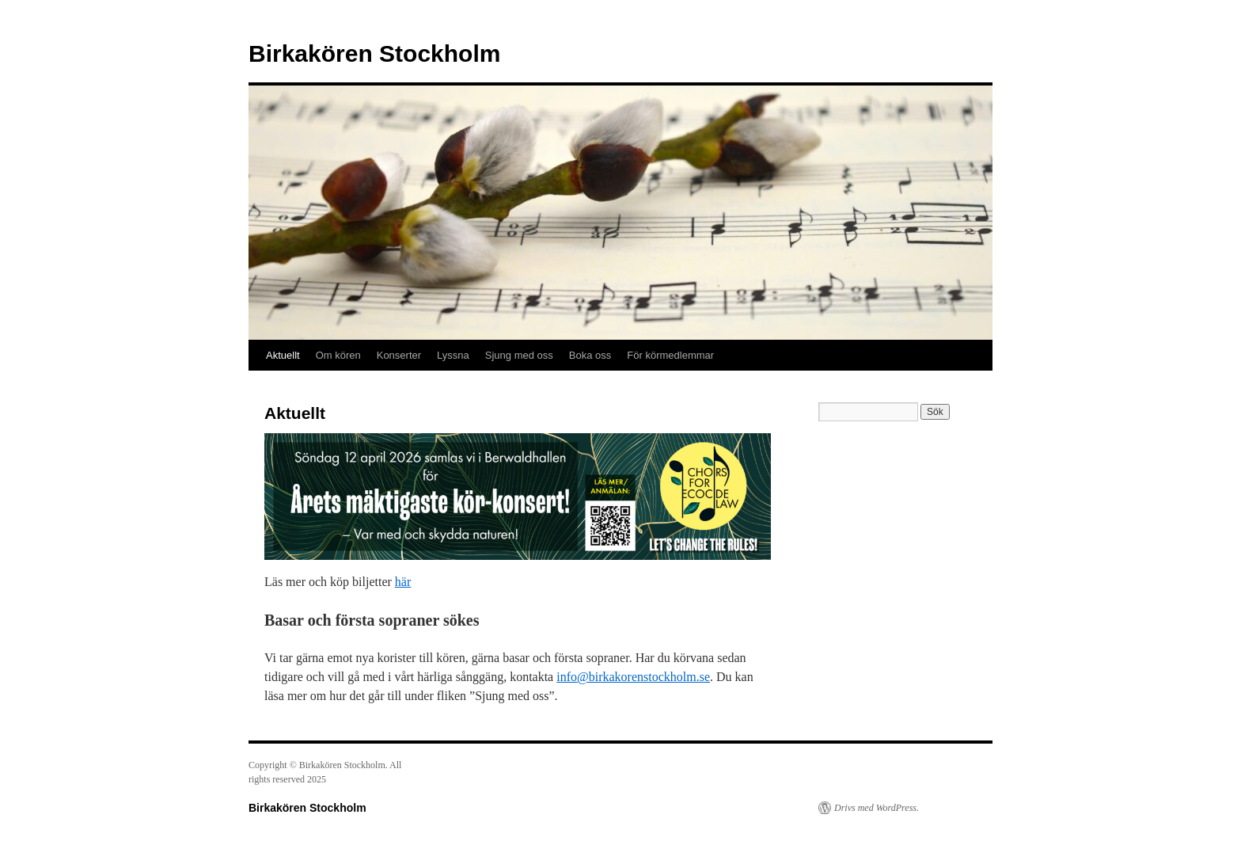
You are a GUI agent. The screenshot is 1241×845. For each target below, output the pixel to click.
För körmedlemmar (670, 355)
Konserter (399, 355)
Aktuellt (283, 355)
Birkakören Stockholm (374, 53)
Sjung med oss (519, 355)
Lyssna (453, 355)
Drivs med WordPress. (876, 807)
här (403, 581)
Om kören (338, 355)
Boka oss (590, 355)
